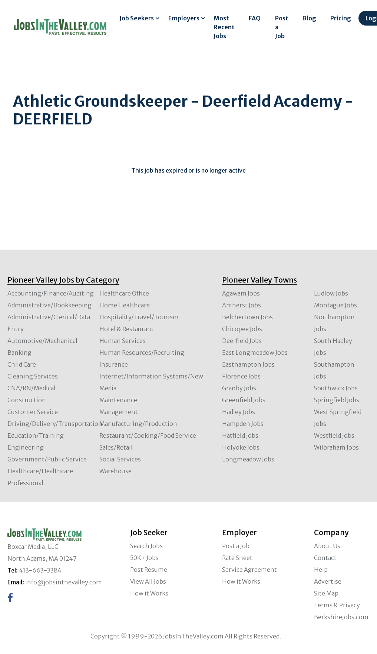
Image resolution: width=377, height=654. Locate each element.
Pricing (340, 18)
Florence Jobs (241, 376)
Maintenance (118, 400)
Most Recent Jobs (224, 27)
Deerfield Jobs (242, 340)
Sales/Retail (116, 447)
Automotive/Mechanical (42, 340)
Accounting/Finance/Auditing (50, 293)
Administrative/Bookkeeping (49, 305)
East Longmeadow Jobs (255, 352)
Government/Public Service (47, 459)
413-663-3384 (40, 570)
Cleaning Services (32, 376)
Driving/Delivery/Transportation (54, 423)
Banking (19, 352)
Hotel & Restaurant (126, 329)
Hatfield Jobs (240, 435)
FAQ (255, 18)
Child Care (21, 364)
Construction (26, 400)
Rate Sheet (237, 557)
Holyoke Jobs (240, 447)
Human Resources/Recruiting (141, 352)
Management (118, 412)
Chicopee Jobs (242, 329)
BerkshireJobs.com (341, 617)
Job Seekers (136, 18)
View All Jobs (148, 581)
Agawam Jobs (241, 293)
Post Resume (148, 569)
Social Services (120, 459)
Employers (183, 18)
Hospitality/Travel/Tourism (139, 317)
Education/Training (35, 435)
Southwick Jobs (336, 388)
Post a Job (281, 27)
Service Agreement (249, 569)
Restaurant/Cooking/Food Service (147, 435)
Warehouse (115, 471)
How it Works (149, 593)
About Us (327, 546)
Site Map (326, 593)
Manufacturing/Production (138, 423)
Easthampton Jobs (248, 364)
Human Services (122, 340)
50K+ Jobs (144, 557)
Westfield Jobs (334, 435)
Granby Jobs (239, 388)
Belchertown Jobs (247, 317)
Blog (309, 18)
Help (321, 569)
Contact (325, 557)
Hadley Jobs (238, 412)
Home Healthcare (124, 305)
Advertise (327, 581)
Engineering (25, 447)
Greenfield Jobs (243, 400)
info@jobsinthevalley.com (63, 582)
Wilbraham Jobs (336, 447)
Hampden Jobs (243, 423)
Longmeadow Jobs (248, 459)
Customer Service (32, 412)
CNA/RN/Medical (31, 388)
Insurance (113, 364)
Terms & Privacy (337, 605)
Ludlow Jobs (331, 293)
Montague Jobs (335, 305)
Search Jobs (146, 546)
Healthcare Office (124, 293)
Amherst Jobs (241, 305)
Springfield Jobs (336, 400)
